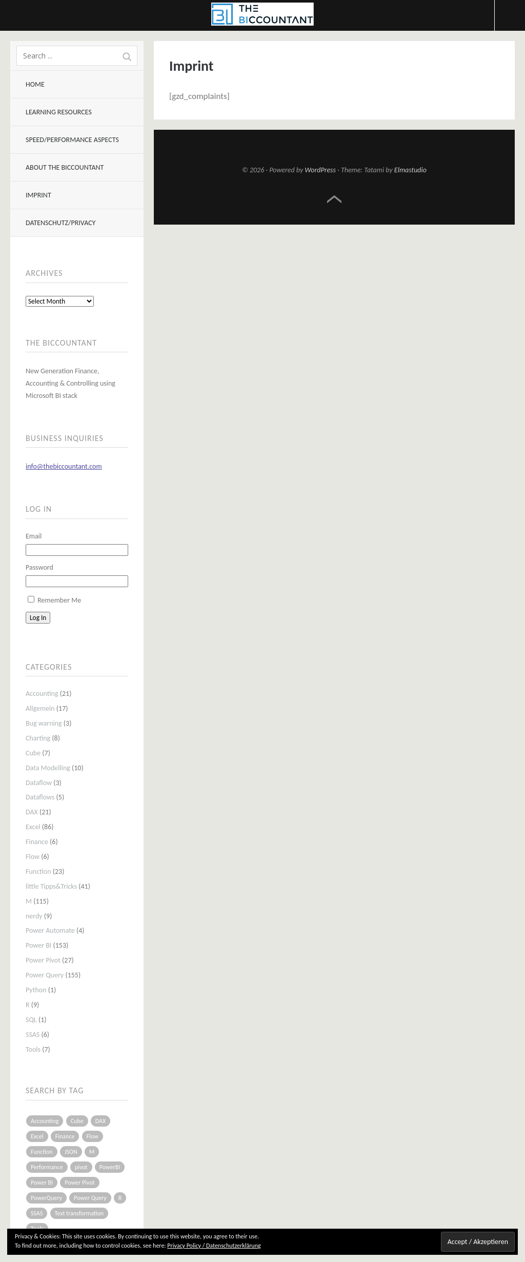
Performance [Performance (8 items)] (47, 1167)
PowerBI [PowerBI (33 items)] (109, 1167)
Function (38, 871)
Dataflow (39, 782)
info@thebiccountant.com (64, 466)
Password (39, 567)
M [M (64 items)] (91, 1151)
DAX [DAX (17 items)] (100, 1121)
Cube (33, 753)
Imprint (38, 195)
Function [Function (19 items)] (42, 1151)
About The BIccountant (65, 167)
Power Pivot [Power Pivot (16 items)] (79, 1182)
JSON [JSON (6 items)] (71, 1151)
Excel (33, 827)
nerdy (34, 916)
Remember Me (59, 600)
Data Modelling (48, 768)
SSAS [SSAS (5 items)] (37, 1213)
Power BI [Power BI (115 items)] (42, 1182)
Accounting (42, 693)
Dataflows (40, 797)
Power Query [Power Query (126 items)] (90, 1197)
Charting (38, 738)
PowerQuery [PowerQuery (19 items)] (46, 1197)
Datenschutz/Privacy (60, 222)
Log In (38, 617)
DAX (32, 812)
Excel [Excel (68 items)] (37, 1136)
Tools (33, 1049)
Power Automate (50, 930)
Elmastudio (410, 170)
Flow (32, 856)
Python (36, 990)
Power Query (45, 975)
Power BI (38, 945)
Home (35, 84)
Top (334, 199)
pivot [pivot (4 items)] (81, 1167)
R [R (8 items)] (120, 1197)
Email (34, 536)
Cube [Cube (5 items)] (77, 1121)
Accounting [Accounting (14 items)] (44, 1121)
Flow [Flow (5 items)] (92, 1136)
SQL (31, 1019)
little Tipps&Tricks (51, 886)
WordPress (320, 170)
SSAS (32, 1034)
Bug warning (44, 723)
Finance (37, 841)
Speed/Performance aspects (72, 139)
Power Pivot (43, 960)
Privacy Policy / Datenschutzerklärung (213, 1245)
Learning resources (59, 112)
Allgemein (40, 708)
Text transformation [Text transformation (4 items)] (79, 1213)
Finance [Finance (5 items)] (65, 1136)
